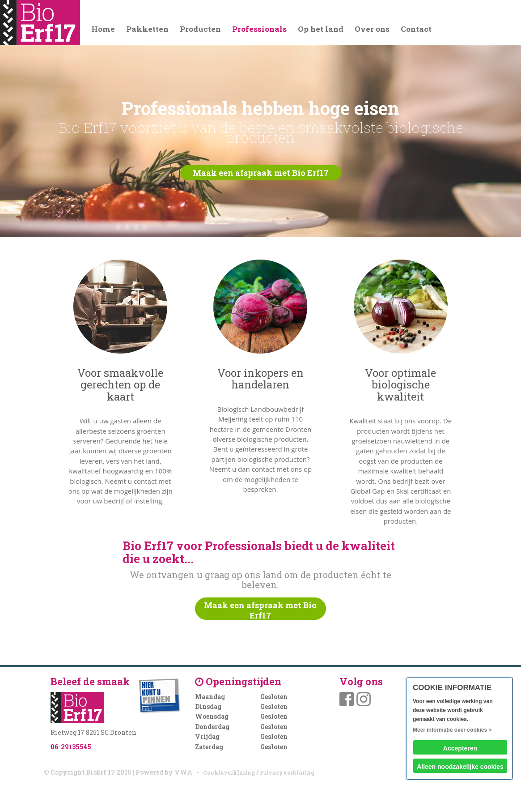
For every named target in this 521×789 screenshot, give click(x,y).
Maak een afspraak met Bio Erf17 (261, 172)
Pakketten (147, 29)
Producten (200, 29)
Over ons (372, 29)
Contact (416, 29)
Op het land (320, 29)
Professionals (259, 29)
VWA (183, 772)
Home (103, 29)
